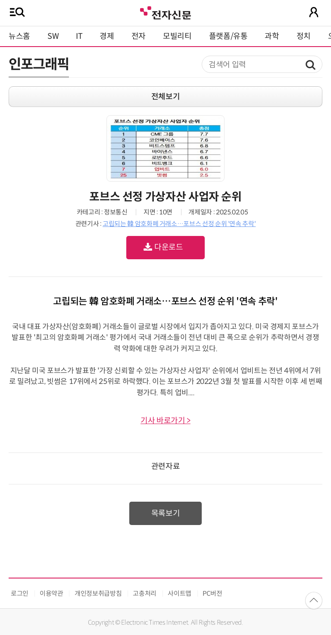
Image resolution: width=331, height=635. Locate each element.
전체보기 (165, 96)
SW (53, 36)
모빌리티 (177, 36)
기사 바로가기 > (165, 420)
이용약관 (51, 593)
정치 (304, 36)
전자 (138, 36)
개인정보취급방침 (98, 593)
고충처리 (144, 593)
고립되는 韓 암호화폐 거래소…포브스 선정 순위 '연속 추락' (179, 224)
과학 (272, 36)
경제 (107, 36)
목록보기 (165, 513)
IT (79, 36)
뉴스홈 (19, 36)
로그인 (19, 593)
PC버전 (212, 593)
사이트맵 (179, 593)
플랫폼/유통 (228, 36)
